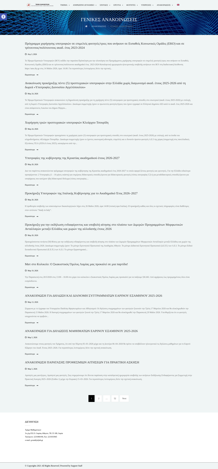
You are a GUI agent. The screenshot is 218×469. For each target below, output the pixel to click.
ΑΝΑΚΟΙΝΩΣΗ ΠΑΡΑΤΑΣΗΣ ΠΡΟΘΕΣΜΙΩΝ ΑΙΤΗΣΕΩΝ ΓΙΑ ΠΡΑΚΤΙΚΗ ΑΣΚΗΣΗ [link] (82, 362)
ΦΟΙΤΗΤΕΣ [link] (132, 5)
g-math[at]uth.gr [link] (37, 440)
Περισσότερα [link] (31, 75)
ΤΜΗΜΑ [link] (65, 5)
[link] (3, 16)
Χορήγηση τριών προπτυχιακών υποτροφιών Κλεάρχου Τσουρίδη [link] (66, 122)
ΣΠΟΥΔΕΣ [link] (105, 5)
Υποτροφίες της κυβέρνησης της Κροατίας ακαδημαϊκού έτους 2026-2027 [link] (72, 158)
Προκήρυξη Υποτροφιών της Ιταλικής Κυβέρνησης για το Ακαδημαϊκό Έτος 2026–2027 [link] (81, 193)
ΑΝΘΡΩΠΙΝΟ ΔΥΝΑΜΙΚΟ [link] (85, 5)
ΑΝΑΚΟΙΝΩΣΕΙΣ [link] (165, 5)
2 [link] (100, 398)
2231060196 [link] (38, 437)
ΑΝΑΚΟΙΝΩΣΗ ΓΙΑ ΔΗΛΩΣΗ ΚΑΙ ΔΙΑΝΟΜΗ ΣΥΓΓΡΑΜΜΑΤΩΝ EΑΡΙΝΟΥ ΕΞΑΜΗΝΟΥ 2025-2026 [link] (93, 295)
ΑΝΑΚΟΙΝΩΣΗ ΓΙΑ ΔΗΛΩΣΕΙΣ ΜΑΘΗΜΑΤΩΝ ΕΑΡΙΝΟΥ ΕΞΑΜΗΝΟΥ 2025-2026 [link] (81, 331)
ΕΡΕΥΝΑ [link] (118, 5)
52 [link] (116, 398)
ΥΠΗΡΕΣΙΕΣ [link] (147, 5)
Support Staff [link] (76, 466)
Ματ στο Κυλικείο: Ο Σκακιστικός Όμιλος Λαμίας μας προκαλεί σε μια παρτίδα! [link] (76, 264)
